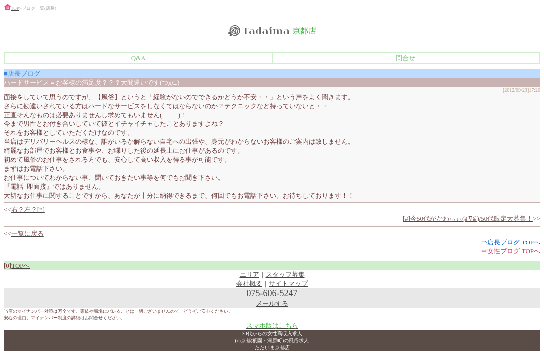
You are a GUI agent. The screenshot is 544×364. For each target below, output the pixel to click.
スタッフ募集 (285, 274)
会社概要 (249, 283)
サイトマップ (288, 283)
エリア (249, 274)
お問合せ (94, 317)
